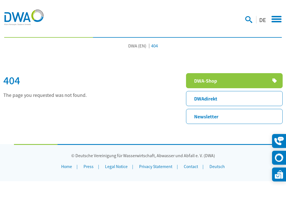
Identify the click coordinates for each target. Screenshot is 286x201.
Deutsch (217, 166)
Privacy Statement (155, 166)
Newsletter (206, 116)
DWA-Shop (205, 80)
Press (89, 166)
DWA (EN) (137, 46)
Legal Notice (116, 166)
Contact (191, 166)
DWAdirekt (205, 98)
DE (262, 19)
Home (66, 166)
